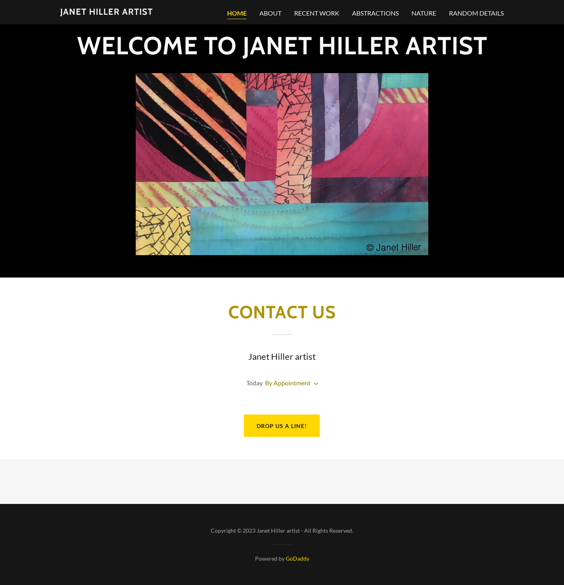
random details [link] (476, 13)
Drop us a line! (282, 425)
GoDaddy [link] (297, 558)
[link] (106, 12)
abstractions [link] (375, 13)
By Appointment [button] (288, 383)
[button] (314, 384)
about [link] (270, 13)
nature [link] (424, 13)
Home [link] (237, 13)
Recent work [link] (316, 13)
